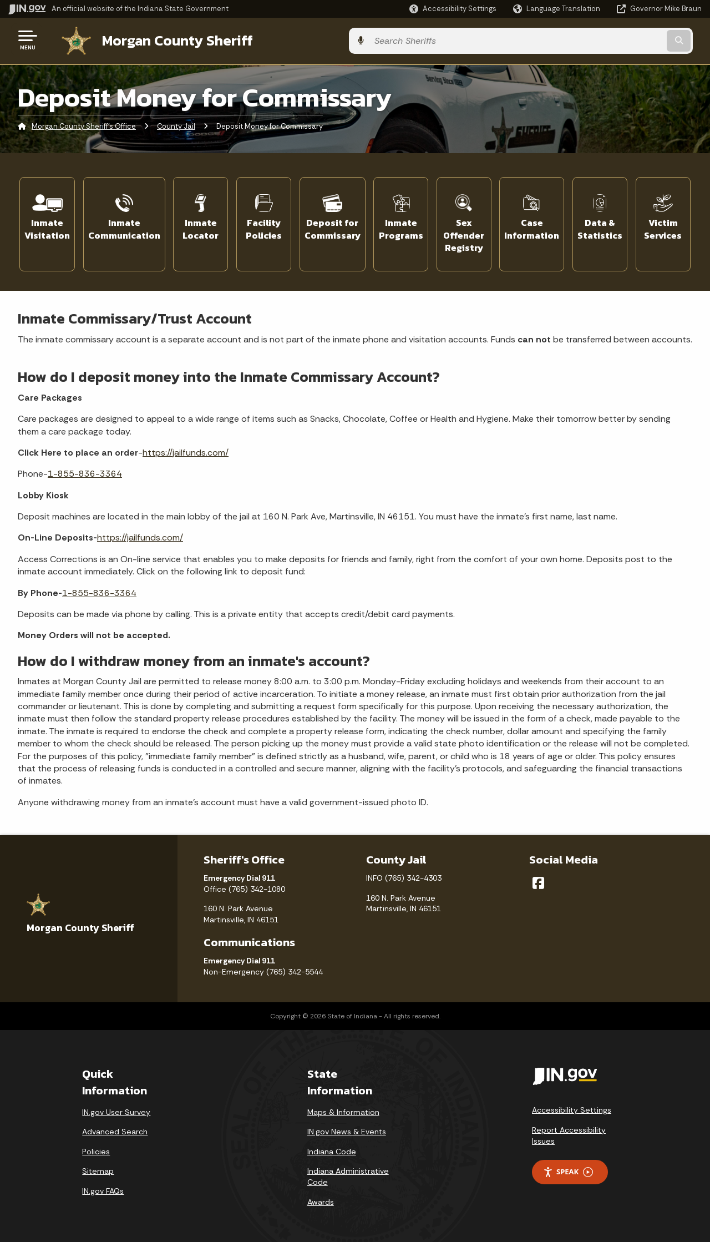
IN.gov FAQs (103, 1185)
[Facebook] (538, 877)
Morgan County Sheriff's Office (84, 124)
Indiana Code (331, 1146)
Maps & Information (343, 1106)
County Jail (176, 124)
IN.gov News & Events (346, 1126)
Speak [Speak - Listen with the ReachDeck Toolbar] (568, 1166)
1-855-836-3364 (85, 468)
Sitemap (98, 1165)
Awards (320, 1196)
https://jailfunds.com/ (186, 447)
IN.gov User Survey (116, 1106)
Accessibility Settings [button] (571, 1104)
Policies (96, 1146)
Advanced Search (115, 1126)
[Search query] (622, 40)
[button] (452, 8)
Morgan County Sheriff (166, 39)
